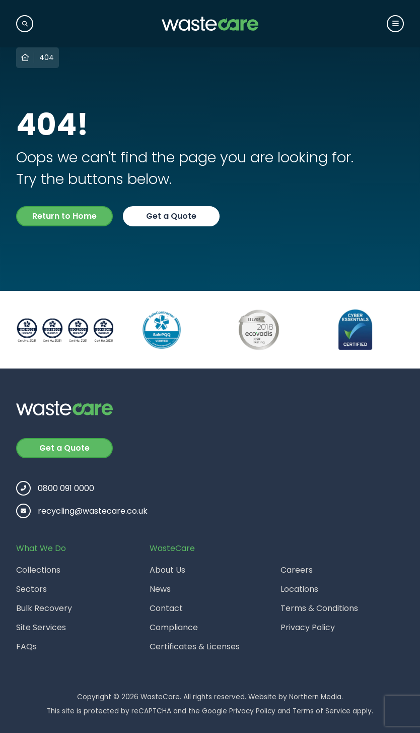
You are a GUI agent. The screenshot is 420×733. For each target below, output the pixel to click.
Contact (166, 608)
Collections (38, 570)
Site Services (41, 627)
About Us (167, 570)
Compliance (174, 627)
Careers (297, 570)
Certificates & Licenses (195, 646)
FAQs (26, 646)
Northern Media (315, 697)
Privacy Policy (308, 627)
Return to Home (64, 216)
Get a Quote (171, 216)
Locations (299, 589)
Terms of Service (322, 711)
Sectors (31, 589)
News (160, 589)
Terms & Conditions (319, 608)
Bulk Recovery (44, 608)
